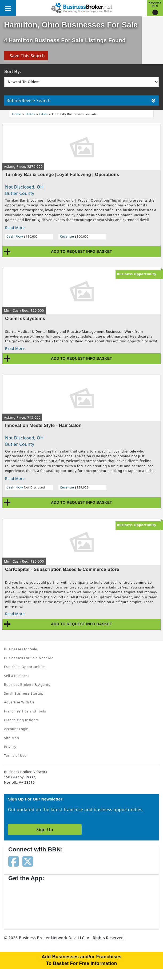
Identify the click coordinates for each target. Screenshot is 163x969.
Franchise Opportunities (25, 666)
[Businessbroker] (81, 7)
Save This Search (26, 56)
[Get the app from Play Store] (69, 902)
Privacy (10, 746)
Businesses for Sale (20, 649)
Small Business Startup (23, 693)
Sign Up (44, 829)
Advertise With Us (19, 702)
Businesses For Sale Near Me (28, 657)
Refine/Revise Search (81, 100)
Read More (15, 227)
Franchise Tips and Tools (25, 711)
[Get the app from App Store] (27, 902)
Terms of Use (15, 755)
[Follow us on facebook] (13, 861)
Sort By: (12, 71)
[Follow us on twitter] (27, 861)
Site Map (11, 737)
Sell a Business (16, 675)
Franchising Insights (21, 720)
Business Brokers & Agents (27, 684)
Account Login (16, 728)
